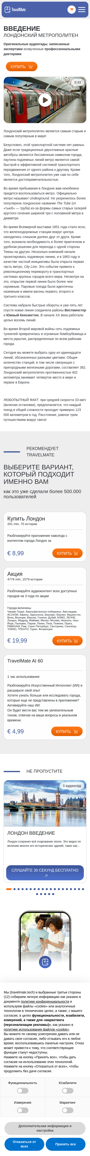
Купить (22, 67)
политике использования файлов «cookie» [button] (36, 1029)
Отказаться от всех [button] (24, 1144)
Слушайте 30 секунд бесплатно (45, 873)
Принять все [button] (65, 1144)
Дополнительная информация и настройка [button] (45, 1128)
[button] (9, 889)
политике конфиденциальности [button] (45, 1001)
